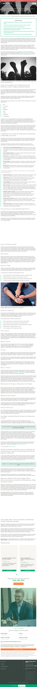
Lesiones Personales (4, 666)
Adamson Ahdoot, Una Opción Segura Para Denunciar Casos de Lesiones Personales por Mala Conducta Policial (19, 32)
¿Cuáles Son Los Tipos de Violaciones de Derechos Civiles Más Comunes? (17, 25)
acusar (2, 220)
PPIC (7, 463)
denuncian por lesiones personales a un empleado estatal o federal (13, 459)
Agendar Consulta (19, 583)
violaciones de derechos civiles (25, 52)
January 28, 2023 (12, 446)
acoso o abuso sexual (18, 345)
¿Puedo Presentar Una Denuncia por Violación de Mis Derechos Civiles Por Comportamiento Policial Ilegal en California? (17, 29)
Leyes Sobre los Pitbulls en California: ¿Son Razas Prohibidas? (9, 559)
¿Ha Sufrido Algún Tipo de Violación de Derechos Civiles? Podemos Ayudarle (18, 34)
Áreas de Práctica (7, 16)
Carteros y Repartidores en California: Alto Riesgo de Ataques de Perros (27, 559)
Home (2, 16)
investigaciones (21, 372)
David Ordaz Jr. (31, 485)
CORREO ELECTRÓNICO (23, 637)
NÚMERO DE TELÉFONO (5, 637)
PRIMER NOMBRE (4, 633)
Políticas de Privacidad (24, 682)
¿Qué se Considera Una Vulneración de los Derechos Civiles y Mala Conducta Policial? (18, 23)
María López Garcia (7, 561)
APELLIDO (21, 633)
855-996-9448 (30, 3)
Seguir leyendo (9, 570)
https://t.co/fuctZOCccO (21, 444)
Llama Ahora (22, 685)
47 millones (15, 438)
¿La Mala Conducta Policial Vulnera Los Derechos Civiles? (14, 26)
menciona (7, 118)
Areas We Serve (3, 668)
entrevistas (15, 372)
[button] (16, 574)
